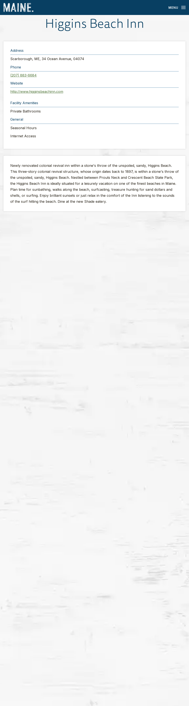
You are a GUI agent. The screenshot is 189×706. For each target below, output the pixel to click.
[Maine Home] (18, 7)
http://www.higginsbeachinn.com (36, 91)
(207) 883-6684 (23, 75)
